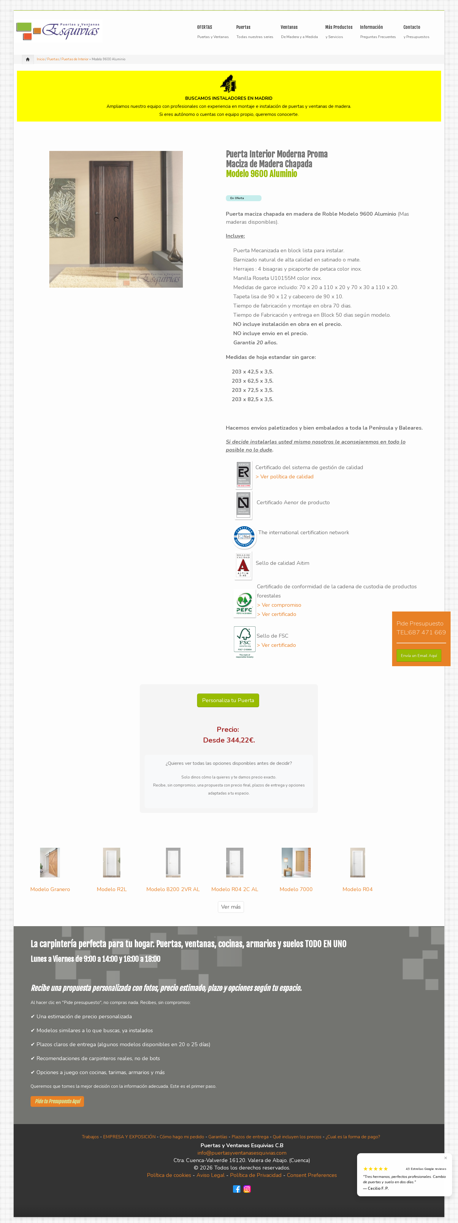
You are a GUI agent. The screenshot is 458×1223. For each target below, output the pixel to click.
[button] (419, 655)
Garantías (217, 1137)
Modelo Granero (50, 889)
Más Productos (339, 28)
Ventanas (298, 28)
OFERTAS (204, 27)
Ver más (231, 906)
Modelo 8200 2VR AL (173, 889)
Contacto (411, 27)
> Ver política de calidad (285, 476)
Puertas (253, 28)
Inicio (41, 59)
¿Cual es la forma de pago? (353, 1137)
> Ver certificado (276, 614)
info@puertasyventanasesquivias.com (241, 1152)
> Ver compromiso (279, 605)
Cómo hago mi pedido (182, 1137)
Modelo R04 (358, 889)
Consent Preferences (312, 1175)
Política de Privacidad (256, 1175)
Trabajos (90, 1137)
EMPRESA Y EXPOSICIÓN (129, 1137)
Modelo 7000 (296, 889)
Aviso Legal (210, 1175)
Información (376, 28)
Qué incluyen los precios (297, 1137)
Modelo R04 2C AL (234, 889)
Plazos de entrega (250, 1137)
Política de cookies (169, 1175)
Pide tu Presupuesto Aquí (57, 1101)
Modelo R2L (112, 889)
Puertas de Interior (74, 59)
